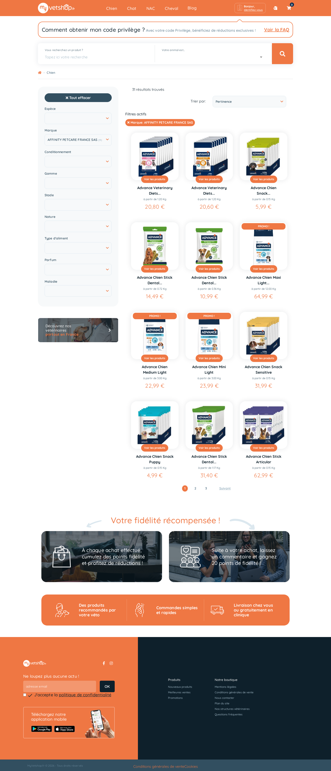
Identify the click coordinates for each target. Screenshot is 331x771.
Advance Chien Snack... (264, 190)
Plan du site (222, 703)
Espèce (50, 109)
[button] (250, 8)
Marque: (160, 122)
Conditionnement (58, 152)
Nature (50, 217)
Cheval (171, 8)
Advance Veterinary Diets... (154, 190)
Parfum (50, 260)
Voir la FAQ (276, 29)
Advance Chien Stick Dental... (154, 280)
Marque (51, 130)
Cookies (191, 766)
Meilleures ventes (179, 692)
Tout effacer (78, 97)
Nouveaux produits (180, 686)
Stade (49, 195)
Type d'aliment (56, 238)
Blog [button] (192, 8)
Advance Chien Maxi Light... (263, 280)
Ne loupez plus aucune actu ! (51, 676)
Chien (111, 8)
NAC (150, 8)
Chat (132, 8)
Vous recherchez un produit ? (64, 50)
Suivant (225, 488)
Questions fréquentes (229, 714)
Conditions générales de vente (234, 692)
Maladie (51, 282)
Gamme (51, 174)
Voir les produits (154, 179)
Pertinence (249, 102)
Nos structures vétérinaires (232, 709)
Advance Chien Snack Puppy (155, 459)
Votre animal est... (173, 50)
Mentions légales (225, 686)
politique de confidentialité (85, 694)
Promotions (175, 698)
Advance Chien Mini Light (209, 369)
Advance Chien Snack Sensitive (263, 369)
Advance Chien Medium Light (155, 369)
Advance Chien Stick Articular (263, 459)
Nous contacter (224, 698)
